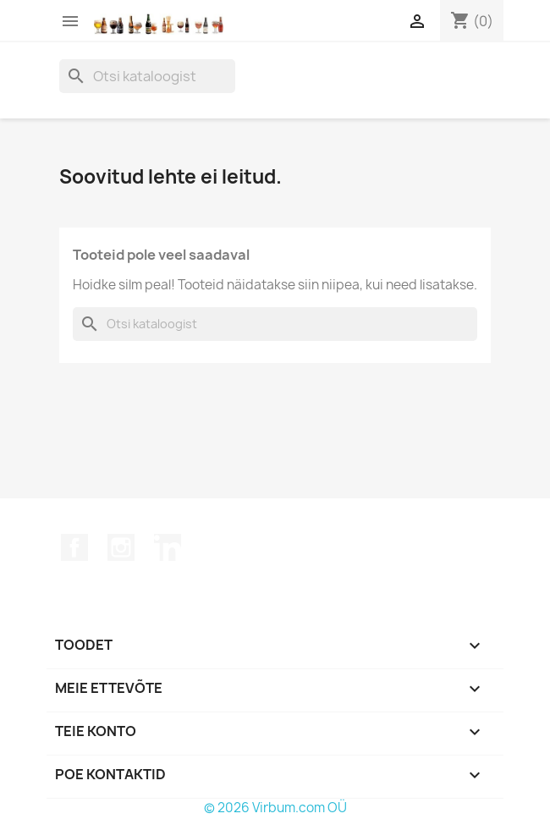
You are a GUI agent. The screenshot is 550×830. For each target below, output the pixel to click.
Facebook (74, 547)
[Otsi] (147, 76)
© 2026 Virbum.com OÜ (275, 807)
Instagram (121, 547)
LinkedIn (167, 547)
